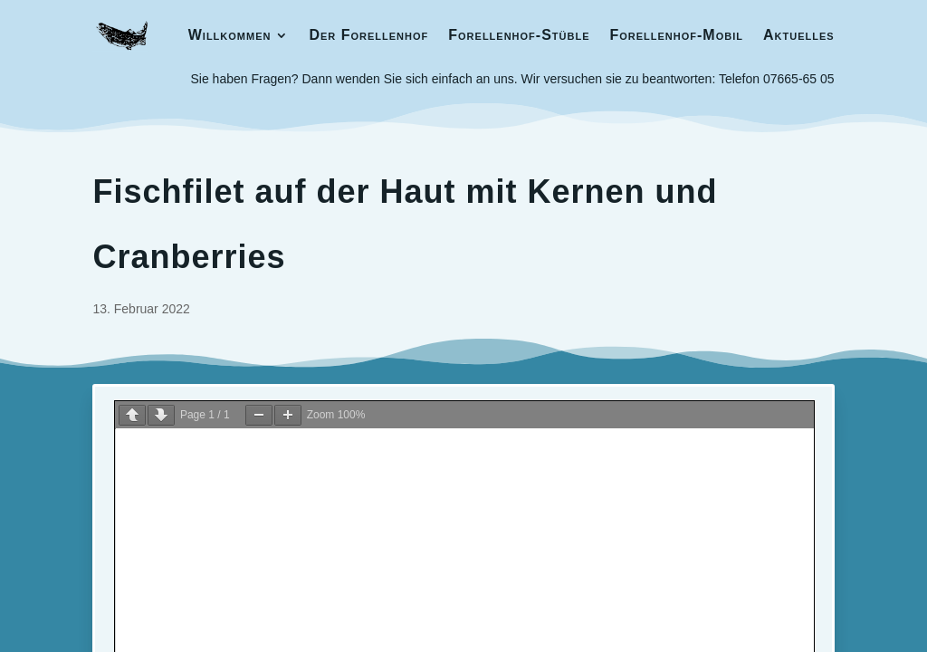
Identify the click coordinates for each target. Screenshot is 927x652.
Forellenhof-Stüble (518, 35)
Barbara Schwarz (744, 459)
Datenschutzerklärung (241, 462)
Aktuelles (799, 35)
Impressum (130, 462)
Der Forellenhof (368, 35)
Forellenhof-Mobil (675, 35)
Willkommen (230, 35)
